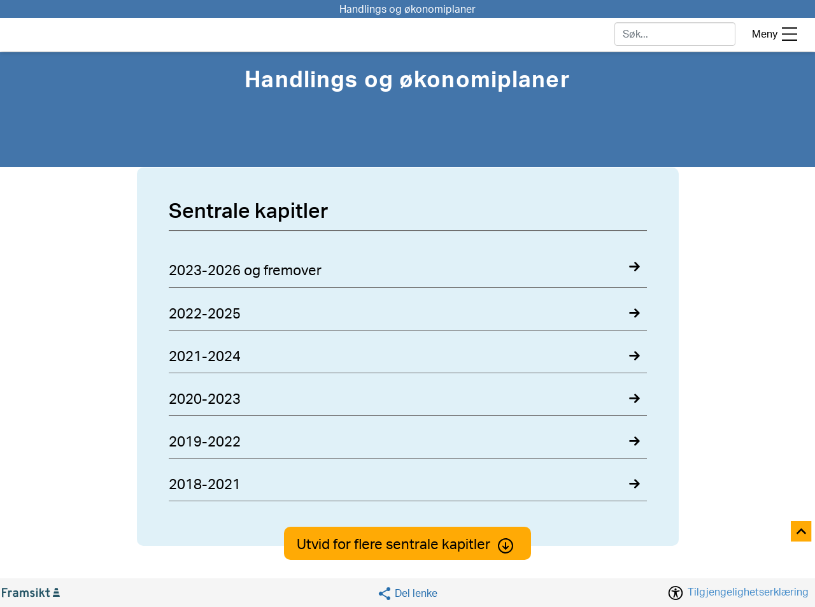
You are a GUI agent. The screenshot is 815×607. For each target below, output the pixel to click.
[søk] (674, 34)
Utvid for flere (407, 545)
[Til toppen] (802, 532)
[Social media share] (407, 593)
